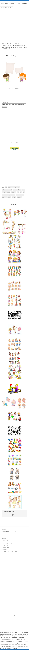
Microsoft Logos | (16, 639)
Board (15, 187)
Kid (24, 192)
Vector (25, 47)
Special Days (18, 47)
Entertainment (19, 45)
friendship (13, 192)
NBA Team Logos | (19, 644)
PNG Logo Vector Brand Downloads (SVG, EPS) (14, 3)
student (14, 197)
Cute (23, 190)
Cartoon (9, 44)
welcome (19, 197)
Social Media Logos (6, 545)
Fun (18, 192)
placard (17, 195)
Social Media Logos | (5, 648)
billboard (10, 187)
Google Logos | (15, 636)
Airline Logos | (3, 632)
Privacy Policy (5, 540)
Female (3, 192)
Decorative (16, 44)
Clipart (19, 190)
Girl (21, 192)
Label (3, 195)
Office (8, 47)
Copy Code (4, 106)
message (8, 195)
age (6, 187)
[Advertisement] (14, 25)
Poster (22, 195)
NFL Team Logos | (8, 646)
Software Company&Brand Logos (9, 551)
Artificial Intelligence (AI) (7, 544)
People (12, 47)
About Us (4, 542)
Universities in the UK (15, 648)
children (15, 190)
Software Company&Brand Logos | (20, 646)
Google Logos (5, 549)
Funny (3, 47)
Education (11, 45)
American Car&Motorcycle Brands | (15, 632)
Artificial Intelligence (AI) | (19, 634)
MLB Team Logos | (10, 644)
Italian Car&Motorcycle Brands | (14, 637)
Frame (8, 192)
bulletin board (5, 190)
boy (18, 187)
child (11, 190)
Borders (4, 44)
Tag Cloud (4, 538)
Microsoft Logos (5, 547)
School (9, 197)
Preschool (4, 197)
